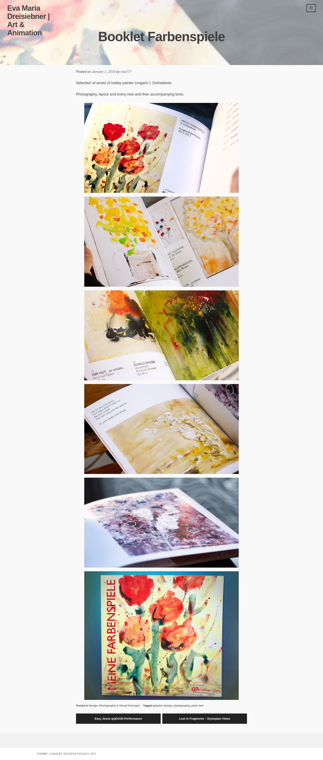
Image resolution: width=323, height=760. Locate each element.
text (201, 705)
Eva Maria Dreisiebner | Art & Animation (28, 20)
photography (182, 705)
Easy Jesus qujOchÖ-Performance (118, 718)
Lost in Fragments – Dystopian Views (204, 718)
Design (93, 705)
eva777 (126, 71)
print (194, 705)
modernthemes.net (80, 753)
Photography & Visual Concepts (119, 705)
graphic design (162, 705)
